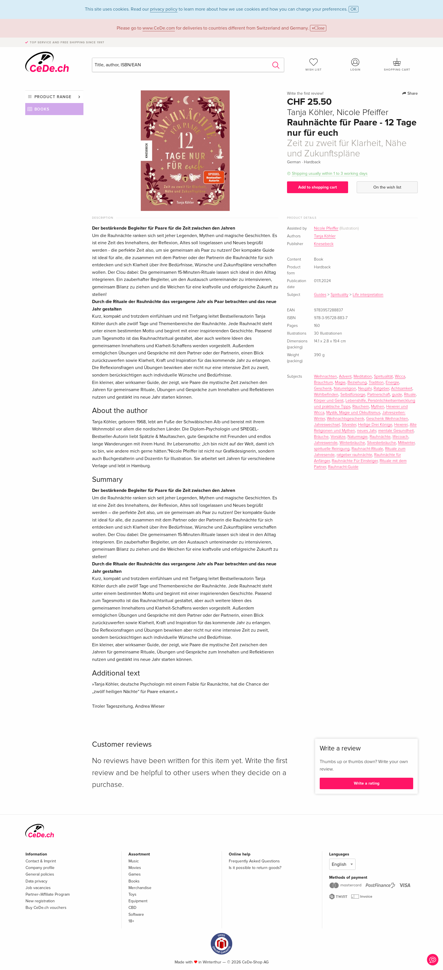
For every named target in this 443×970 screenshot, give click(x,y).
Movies (134, 867)
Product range (52, 96)
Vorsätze (338, 437)
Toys (132, 894)
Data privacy (36, 881)
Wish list (314, 64)
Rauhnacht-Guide (343, 467)
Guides (320, 295)
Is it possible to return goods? (255, 867)
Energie (392, 383)
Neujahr (365, 389)
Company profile (40, 867)
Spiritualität (383, 377)
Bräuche (321, 437)
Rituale (410, 395)
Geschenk (323, 389)
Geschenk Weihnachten (387, 419)
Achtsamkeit (401, 389)
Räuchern (360, 407)
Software (136, 914)
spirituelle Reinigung (332, 449)
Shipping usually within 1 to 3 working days (330, 173)
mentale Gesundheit (396, 431)
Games (134, 874)
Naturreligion (345, 389)
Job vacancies (38, 887)
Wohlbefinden (326, 395)
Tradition (376, 383)
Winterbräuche (352, 443)
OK (353, 9)
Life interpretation (368, 295)
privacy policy (163, 9)
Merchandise (139, 887)
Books (42, 109)
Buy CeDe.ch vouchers (46, 907)
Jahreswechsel (327, 425)
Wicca (400, 377)
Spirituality (339, 295)
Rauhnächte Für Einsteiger (355, 461)
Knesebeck (323, 244)
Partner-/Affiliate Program (48, 894)
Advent (345, 377)
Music (133, 861)
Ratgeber (381, 389)
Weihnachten (325, 377)
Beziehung (357, 383)
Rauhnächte (380, 437)
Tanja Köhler (324, 236)
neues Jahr (366, 431)
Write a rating (366, 783)
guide (397, 395)
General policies (40, 874)
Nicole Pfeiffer (326, 228)
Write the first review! (305, 94)
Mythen (377, 407)
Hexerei (401, 425)
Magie (340, 383)
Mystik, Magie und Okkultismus (353, 413)
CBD (132, 907)
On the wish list (387, 187)
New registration (40, 901)
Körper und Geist (329, 401)
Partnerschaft (378, 395)
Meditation (363, 377)
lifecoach (400, 437)
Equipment (137, 901)
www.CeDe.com (159, 28)
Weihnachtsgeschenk (345, 419)
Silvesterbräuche (381, 443)
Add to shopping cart (317, 187)
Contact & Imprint (41, 861)
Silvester (349, 425)
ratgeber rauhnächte (354, 455)
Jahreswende (325, 443)
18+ (131, 921)
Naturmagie (358, 437)
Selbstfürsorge (352, 395)
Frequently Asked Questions (254, 861)
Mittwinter (406, 443)
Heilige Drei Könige (375, 425)
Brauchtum (323, 383)
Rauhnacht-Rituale (367, 449)
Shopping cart (397, 64)
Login (355, 64)
